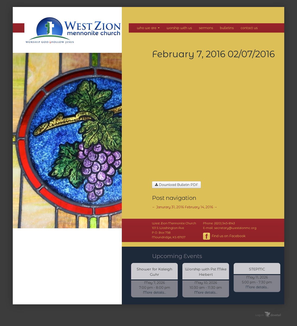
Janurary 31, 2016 (168, 207)
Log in (259, 315)
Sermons (206, 28)
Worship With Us (179, 28)
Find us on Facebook (224, 236)
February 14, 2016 (201, 207)
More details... (154, 292)
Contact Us (249, 28)
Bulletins (227, 28)
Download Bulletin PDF (176, 185)
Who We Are (148, 28)
